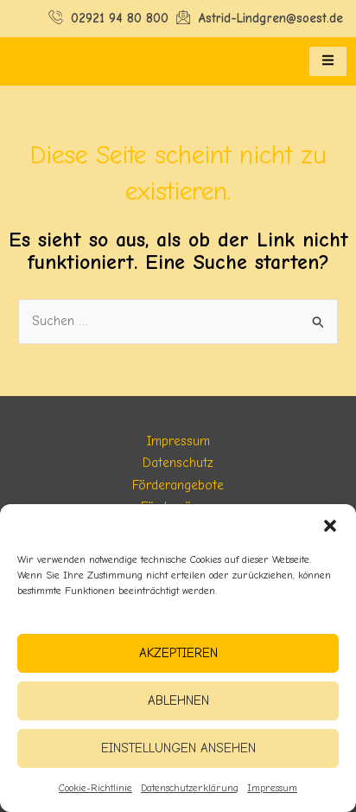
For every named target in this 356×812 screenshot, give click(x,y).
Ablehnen (178, 700)
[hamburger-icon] (327, 61)
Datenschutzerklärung (189, 788)
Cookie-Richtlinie (95, 788)
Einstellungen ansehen (178, 748)
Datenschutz (178, 462)
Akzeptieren (178, 653)
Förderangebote (178, 485)
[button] (330, 525)
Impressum (272, 788)
